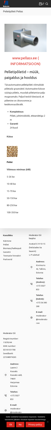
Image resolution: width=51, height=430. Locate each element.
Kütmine (7, 241)
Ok (10, 424)
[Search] (47, 4)
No (20, 424)
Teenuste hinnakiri (12, 256)
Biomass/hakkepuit (12, 248)
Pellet (6, 244)
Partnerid (7, 259)
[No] (47, 421)
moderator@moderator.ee (41, 319)
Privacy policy (35, 424)
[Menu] (43, 4)
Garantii (7, 252)
